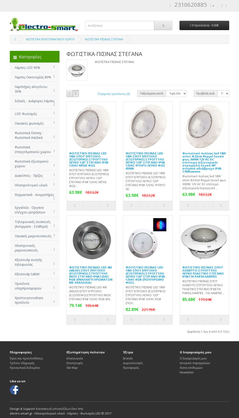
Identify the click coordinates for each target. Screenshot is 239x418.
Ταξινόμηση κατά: (152, 93)
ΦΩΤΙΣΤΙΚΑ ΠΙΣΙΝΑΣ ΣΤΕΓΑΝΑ (104, 39)
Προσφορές (131, 368)
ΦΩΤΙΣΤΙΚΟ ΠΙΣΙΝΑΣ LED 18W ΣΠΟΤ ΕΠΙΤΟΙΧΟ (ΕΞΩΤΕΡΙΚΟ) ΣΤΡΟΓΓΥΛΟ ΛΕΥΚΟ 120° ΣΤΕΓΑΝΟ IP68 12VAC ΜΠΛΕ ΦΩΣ (88, 159)
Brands (128, 358)
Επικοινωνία (75, 358)
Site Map (72, 368)
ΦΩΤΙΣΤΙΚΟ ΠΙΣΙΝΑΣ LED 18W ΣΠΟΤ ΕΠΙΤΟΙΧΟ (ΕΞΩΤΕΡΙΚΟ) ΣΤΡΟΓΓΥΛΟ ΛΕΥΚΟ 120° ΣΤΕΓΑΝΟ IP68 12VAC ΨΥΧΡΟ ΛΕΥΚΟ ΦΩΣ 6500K (145, 161)
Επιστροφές (75, 363)
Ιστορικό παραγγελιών (195, 363)
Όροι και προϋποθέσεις (26, 358)
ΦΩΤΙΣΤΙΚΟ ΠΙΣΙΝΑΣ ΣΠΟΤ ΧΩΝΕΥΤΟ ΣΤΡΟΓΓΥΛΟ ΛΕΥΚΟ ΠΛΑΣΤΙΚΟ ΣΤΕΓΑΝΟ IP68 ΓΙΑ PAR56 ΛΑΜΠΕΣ (203, 272)
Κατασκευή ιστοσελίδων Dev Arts (59, 409)
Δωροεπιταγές (133, 363)
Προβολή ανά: (205, 93)
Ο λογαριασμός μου (193, 358)
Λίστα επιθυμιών (191, 368)
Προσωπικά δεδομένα (25, 368)
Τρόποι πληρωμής (22, 363)
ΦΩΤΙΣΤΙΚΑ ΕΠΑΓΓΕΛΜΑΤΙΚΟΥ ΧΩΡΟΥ (50, 39)
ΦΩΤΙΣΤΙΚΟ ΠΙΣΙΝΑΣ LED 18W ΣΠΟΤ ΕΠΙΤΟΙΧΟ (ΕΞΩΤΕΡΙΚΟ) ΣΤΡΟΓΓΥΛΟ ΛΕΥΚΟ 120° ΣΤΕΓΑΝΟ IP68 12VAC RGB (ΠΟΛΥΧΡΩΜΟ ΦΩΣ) (145, 275)
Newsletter (187, 372)
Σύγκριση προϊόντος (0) (114, 94)
